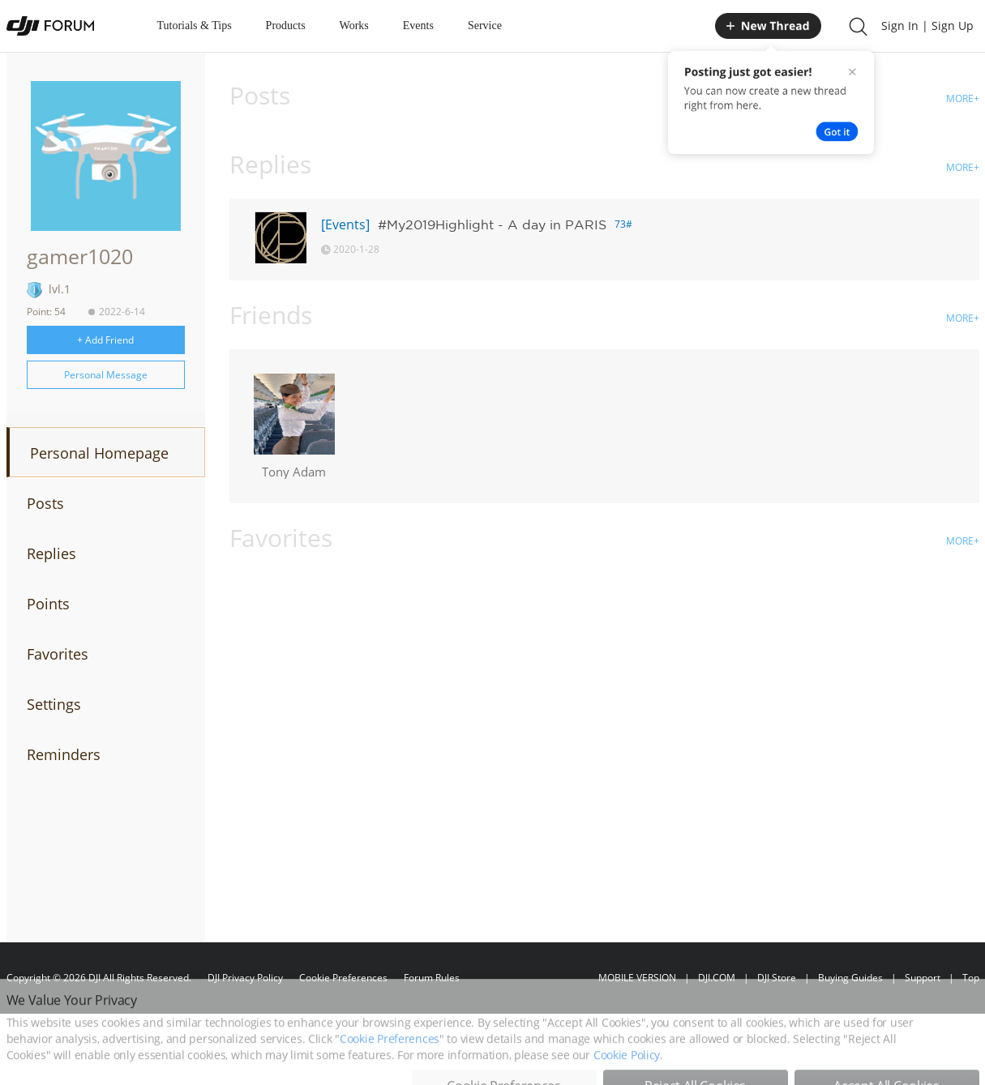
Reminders (64, 754)
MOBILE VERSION (637, 978)
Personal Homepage (99, 453)
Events (418, 25)
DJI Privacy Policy (245, 978)
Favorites (57, 654)
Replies (51, 553)
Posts (45, 503)
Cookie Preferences (343, 978)
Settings (54, 704)
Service (485, 25)
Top (970, 978)
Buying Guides (850, 978)
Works (354, 25)
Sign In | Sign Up (927, 25)
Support (922, 978)
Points (48, 603)
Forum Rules (432, 978)
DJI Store (776, 978)
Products (286, 25)
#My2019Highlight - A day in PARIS (492, 224)
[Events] (345, 224)
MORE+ (962, 98)
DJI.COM (716, 978)
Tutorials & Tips (194, 25)
